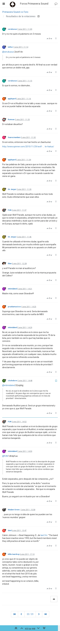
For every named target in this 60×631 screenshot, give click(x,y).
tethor (10, 47)
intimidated (12, 289)
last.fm (44, 535)
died (9, 531)
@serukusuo (8, 52)
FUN (9, 210)
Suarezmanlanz (14, 137)
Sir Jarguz (12, 189)
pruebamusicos (14, 307)
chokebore (12, 381)
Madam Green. (14, 510)
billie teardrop (13, 554)
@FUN (5, 456)
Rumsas (11, 120)
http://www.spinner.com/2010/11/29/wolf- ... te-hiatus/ (28, 146)
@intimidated (8, 385)
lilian (10, 264)
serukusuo (12, 29)
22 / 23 (30, 614)
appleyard (12, 99)
